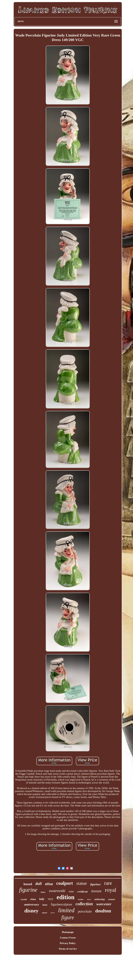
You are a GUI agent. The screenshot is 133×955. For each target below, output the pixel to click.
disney (31, 910)
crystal (24, 899)
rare (108, 883)
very (50, 899)
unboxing (99, 899)
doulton (103, 910)
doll (39, 883)
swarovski (57, 890)
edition (65, 897)
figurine (28, 890)
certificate (82, 891)
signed (44, 913)
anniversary (31, 904)
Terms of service (68, 948)
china (33, 899)
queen (53, 913)
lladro (43, 892)
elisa (49, 884)
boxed (28, 884)
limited (66, 910)
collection (84, 903)
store (89, 899)
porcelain (85, 911)
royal (110, 890)
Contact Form (68, 937)
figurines (95, 884)
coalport (64, 883)
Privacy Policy (68, 943)
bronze (96, 891)
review (80, 899)
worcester (104, 904)
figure (67, 917)
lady (41, 899)
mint (71, 891)
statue (81, 883)
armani (111, 899)
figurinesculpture (61, 904)
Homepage (68, 932)
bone (45, 905)
